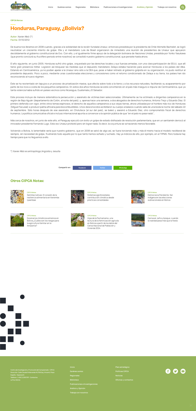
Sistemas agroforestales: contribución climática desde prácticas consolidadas (100, 197)
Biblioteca (94, 7)
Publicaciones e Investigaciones (118, 7)
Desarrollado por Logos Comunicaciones (191, 405)
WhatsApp (123, 168)
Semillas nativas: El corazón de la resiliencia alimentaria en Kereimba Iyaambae (43, 197)
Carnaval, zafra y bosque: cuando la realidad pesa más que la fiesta (163, 219)
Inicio (50, 7)
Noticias (119, 375)
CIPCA (21, 6)
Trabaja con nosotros (167, 7)
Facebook (82, 168)
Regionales (81, 7)
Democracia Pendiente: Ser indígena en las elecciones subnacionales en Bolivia (160, 197)
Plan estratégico (123, 367)
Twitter (102, 168)
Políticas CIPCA (122, 371)
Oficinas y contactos (124, 380)
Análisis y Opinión (145, 7)
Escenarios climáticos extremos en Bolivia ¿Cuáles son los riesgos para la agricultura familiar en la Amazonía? (43, 222)
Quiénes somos (64, 7)
